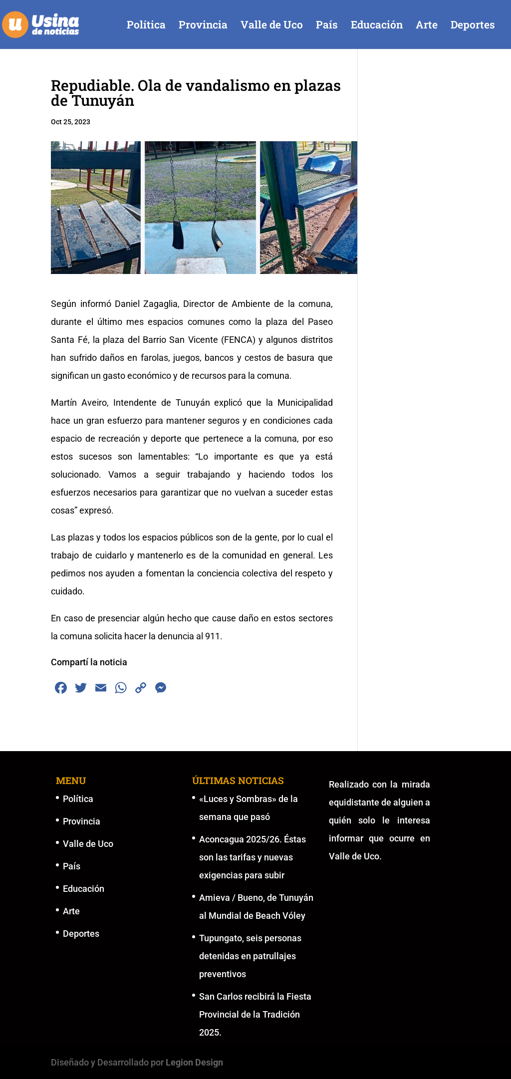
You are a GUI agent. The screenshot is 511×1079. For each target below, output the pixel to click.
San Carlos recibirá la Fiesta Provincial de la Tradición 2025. (255, 1014)
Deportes (473, 26)
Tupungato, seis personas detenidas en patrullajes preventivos (250, 956)
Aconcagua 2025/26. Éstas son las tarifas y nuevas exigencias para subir (252, 857)
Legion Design (194, 1062)
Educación (377, 26)
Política (146, 26)
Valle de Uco (272, 26)
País (327, 26)
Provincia (203, 26)
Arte (427, 26)
